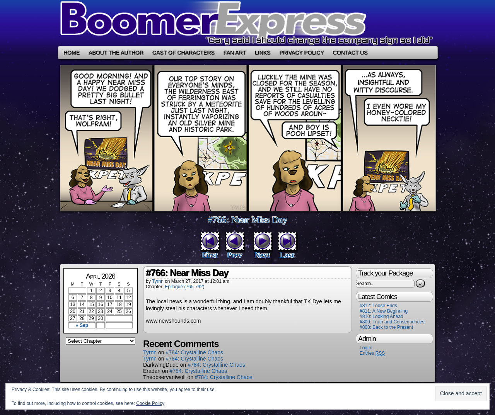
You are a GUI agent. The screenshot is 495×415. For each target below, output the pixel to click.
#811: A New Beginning (384, 311)
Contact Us (350, 52)
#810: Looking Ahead (381, 316)
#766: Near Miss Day (247, 219)
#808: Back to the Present (386, 327)
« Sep (82, 325)
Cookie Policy (150, 403)
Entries (372, 353)
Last (287, 255)
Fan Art (235, 52)
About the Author (116, 52)
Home (71, 52)
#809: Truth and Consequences (392, 322)
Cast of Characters (183, 52)
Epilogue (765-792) (184, 286)
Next (262, 255)
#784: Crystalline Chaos (194, 352)
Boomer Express (247, 23)
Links (262, 52)
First (209, 255)
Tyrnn (158, 281)
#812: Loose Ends (378, 305)
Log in (366, 347)
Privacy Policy (301, 52)
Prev (234, 255)
